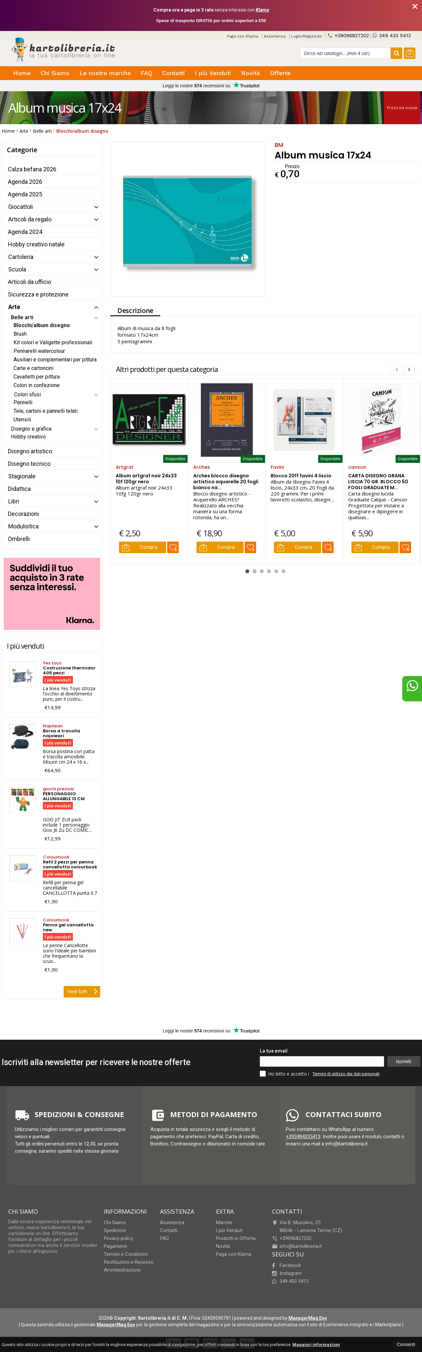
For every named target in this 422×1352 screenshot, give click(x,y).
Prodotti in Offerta (236, 1238)
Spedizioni (115, 1230)
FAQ (146, 73)
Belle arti (22, 317)
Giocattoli (20, 206)
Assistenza (275, 36)
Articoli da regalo (29, 219)
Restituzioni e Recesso (129, 1262)
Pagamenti (115, 1246)
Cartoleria (20, 256)
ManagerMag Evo (307, 1318)
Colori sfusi (27, 394)
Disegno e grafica (31, 429)
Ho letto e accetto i (285, 1073)
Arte (14, 306)
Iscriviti (403, 1061)
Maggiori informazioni (316, 1344)
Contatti (173, 73)
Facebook (286, 1265)
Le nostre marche (105, 73)
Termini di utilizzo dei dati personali (346, 1073)
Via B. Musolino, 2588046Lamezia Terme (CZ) (307, 1226)
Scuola (17, 269)
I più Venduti (213, 73)
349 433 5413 (392, 35)
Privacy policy (118, 1238)
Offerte (280, 73)
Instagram (287, 1273)
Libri (13, 501)
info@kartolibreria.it (297, 1246)
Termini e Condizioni (126, 1254)
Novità (250, 73)
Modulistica (23, 526)
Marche (224, 1222)
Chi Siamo (55, 73)
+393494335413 (303, 1137)
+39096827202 (348, 35)
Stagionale (22, 476)
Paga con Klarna (242, 36)
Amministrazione (122, 1270)
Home (22, 73)
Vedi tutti (83, 991)
